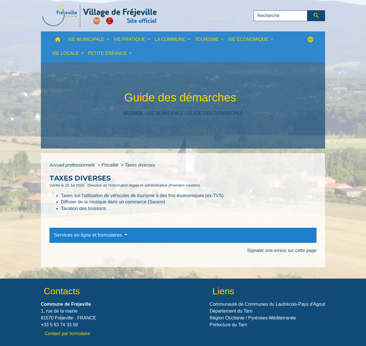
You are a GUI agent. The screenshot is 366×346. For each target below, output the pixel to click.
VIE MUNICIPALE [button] (87, 39)
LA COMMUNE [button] (171, 39)
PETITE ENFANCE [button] (108, 53)
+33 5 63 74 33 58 (59, 324)
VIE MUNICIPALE (165, 113)
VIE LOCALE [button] (66, 53)
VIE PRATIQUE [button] (130, 39)
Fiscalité (111, 165)
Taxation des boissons (83, 208)
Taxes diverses (140, 165)
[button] (58, 41)
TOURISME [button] (207, 39)
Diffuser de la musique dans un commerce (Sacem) (113, 201)
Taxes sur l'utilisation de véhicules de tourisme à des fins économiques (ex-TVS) (142, 195)
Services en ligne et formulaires (88, 235)
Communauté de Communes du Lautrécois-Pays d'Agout (267, 304)
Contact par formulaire (67, 333)
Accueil (133, 113)
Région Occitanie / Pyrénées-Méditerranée (253, 317)
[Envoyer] (316, 15)
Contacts (62, 291)
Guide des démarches (215, 113)
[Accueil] (99, 16)
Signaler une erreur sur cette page (282, 250)
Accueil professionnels (72, 165)
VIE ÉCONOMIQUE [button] (249, 39)
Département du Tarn (231, 311)
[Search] (280, 15)
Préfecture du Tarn (228, 324)
